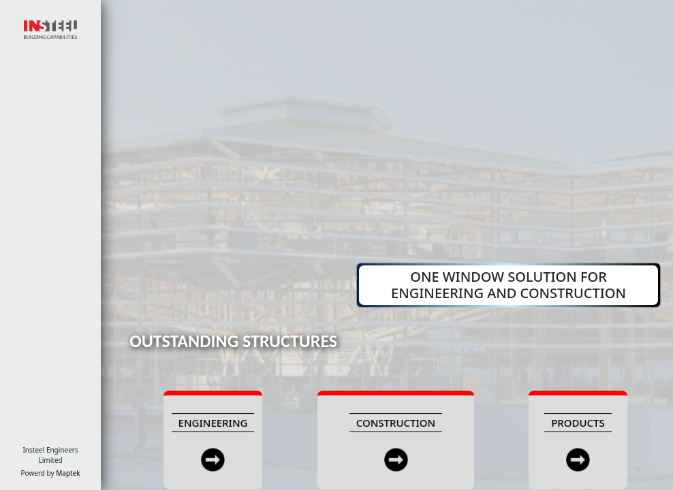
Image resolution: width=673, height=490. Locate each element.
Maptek (68, 473)
